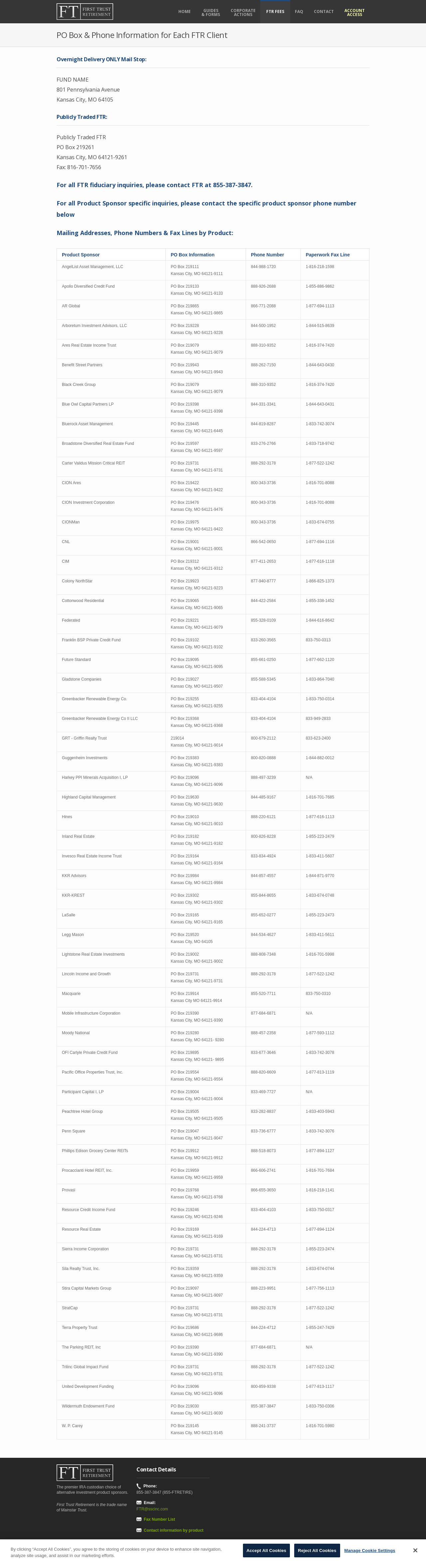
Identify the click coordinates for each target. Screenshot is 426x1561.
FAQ (299, 11)
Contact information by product (173, 1530)
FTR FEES (275, 11)
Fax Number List (159, 1519)
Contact (324, 11)
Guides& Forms (210, 12)
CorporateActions (243, 12)
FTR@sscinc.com (152, 1509)
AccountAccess (354, 12)
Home (184, 11)
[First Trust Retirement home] (93, 11)
